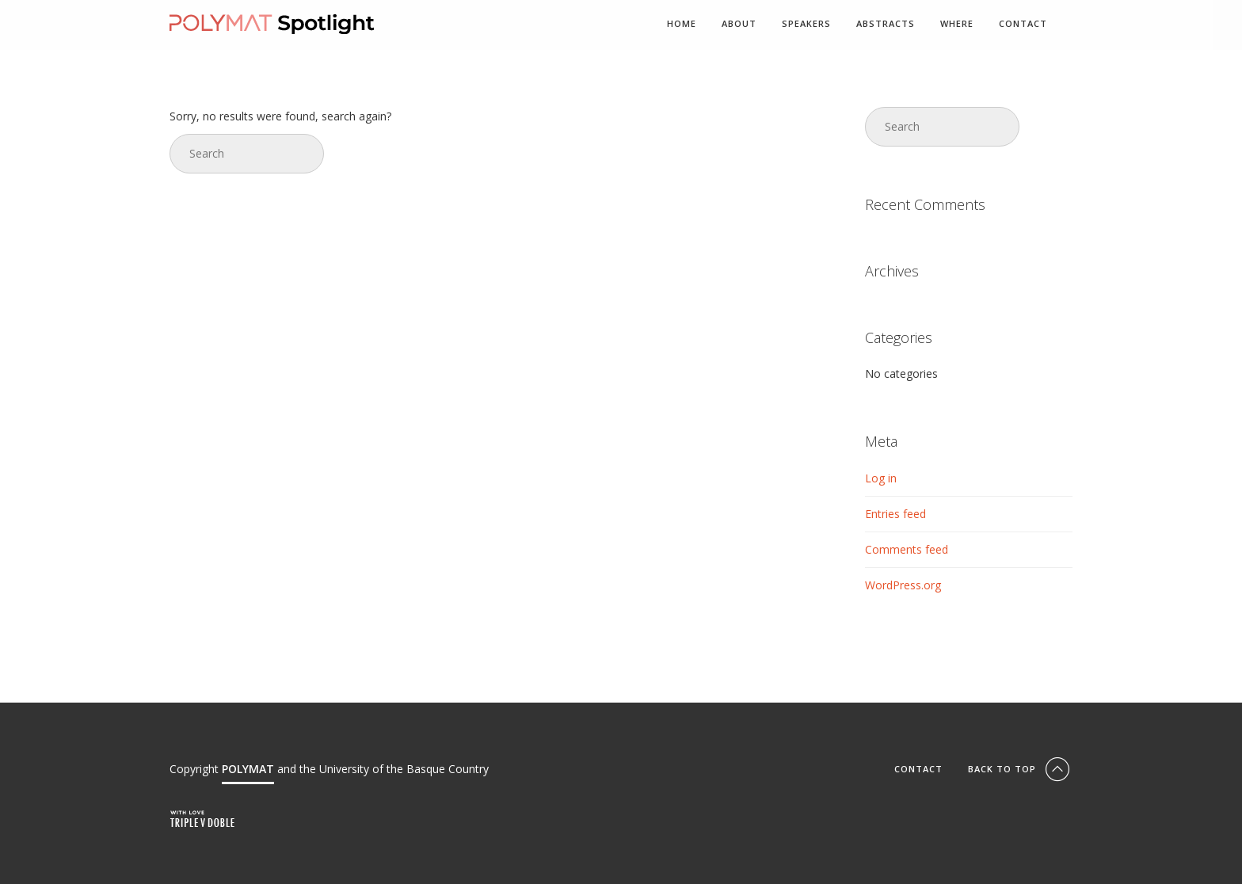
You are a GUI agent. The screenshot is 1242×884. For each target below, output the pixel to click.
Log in (881, 478)
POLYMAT (248, 768)
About (739, 24)
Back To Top (1020, 768)
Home (681, 24)
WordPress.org (903, 585)
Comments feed (906, 549)
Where (956, 24)
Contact (1023, 24)
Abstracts (885, 24)
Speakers (806, 24)
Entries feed (895, 513)
